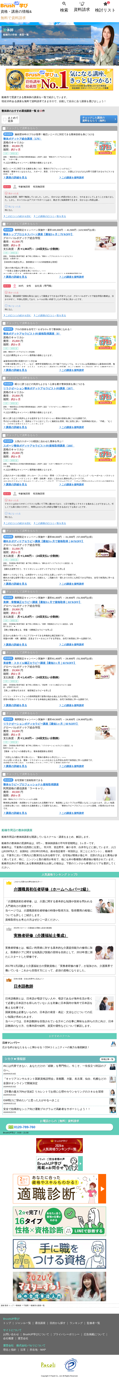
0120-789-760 (21, 1127)
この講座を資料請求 (73, 177)
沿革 (23, 1349)
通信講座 (40, 1323)
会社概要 (8, 1338)
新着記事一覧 (107, 1059)
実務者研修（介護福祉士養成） (41, 935)
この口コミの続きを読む (18, 216)
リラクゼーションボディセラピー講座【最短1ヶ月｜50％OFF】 (41, 723)
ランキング (76, 1323)
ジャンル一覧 (23, 1323)
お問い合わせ (11, 1334)
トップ (7, 1323)
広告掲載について (94, 1334)
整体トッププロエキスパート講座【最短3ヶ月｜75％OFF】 (38, 234)
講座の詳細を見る (16, 177)
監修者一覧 (93, 1323)
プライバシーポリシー (66, 1334)
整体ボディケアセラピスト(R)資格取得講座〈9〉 (32, 333)
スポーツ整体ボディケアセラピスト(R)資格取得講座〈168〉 (38, 445)
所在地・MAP (38, 1349)
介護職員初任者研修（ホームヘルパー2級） (52, 889)
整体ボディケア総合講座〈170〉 (22, 138)
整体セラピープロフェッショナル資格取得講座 (31, 784)
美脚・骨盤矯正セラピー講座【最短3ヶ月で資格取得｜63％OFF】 (42, 602)
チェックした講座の (97, 119)
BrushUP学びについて (36, 1334)
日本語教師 (23, 986)
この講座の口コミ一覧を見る (51, 216)
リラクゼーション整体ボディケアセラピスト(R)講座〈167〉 (38, 388)
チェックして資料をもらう (20, 128)
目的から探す (58, 1323)
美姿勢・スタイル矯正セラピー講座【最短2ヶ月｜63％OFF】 (39, 663)
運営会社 (23, 1338)
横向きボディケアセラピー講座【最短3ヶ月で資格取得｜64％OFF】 (43, 541)
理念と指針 (9, 1349)
